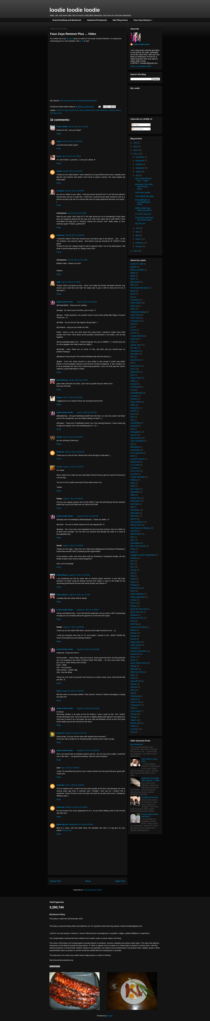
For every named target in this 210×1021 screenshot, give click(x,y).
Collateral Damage (138, 312)
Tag (132, 693)
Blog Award (135, 282)
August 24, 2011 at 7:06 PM (72, 691)
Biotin (132, 276)
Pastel (133, 579)
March (138, 239)
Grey (132, 417)
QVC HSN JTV (136, 612)
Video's (118, 110)
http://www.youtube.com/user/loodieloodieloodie (78, 101)
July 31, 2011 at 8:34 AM (72, 397)
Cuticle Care (74, 110)
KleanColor (135, 462)
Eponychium (135, 366)
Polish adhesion (101, 110)
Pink (132, 591)
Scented (133, 648)
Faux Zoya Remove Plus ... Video (143, 179)
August (139, 172)
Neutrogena (135, 543)
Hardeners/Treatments (97, 20)
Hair (132, 420)
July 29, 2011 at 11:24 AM (78, 127)
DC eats (133, 348)
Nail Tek (133, 531)
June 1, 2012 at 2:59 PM (74, 785)
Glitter (132, 405)
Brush (132, 294)
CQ (131, 327)
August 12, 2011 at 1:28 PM (87, 610)
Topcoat (133, 699)
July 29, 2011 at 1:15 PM (71, 156)
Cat (131, 297)
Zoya (60, 113)
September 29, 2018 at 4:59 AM (81, 824)
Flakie (132, 381)
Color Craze (135, 318)
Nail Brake (134, 510)
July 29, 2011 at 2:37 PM (72, 171)
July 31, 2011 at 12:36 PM (73, 437)
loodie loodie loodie (75, 10)
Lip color (134, 474)
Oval (132, 576)
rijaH (58, 282)
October (139, 164)
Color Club (134, 315)
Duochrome (135, 360)
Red (132, 621)
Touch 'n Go (135, 702)
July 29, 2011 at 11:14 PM (77, 260)
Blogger (109, 1016)
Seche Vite (134, 654)
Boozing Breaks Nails (139, 288)
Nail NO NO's (136, 525)
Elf (131, 363)
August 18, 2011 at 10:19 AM (88, 649)
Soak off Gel (135, 681)
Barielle (133, 267)
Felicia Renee (62, 380)
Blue (132, 285)
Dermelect (134, 354)
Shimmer (134, 669)
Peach (133, 582)
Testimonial (135, 696)
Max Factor (135, 489)
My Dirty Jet (140, 223)
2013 (135, 146)
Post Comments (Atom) (93, 890)
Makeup (133, 480)
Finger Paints (135, 378)
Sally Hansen (136, 645)
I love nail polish (137, 441)
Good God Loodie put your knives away (144, 218)
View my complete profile (140, 66)
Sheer (132, 660)
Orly (132, 573)
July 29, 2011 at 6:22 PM (76, 213)
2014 (135, 143)
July (137, 175)
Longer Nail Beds (137, 477)
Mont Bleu (134, 504)
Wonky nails (135, 723)
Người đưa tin (62, 824)
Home (88, 881)
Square (133, 684)
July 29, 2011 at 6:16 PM (74, 191)
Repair (133, 630)
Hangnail (134, 426)
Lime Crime (135, 471)
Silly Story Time (136, 672)
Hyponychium (136, 438)
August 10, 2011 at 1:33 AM (79, 575)
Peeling (133, 585)
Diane (59, 691)
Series (133, 657)
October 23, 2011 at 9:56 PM (88, 750)
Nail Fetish (134, 513)
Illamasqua (135, 447)
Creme (133, 333)
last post (69, 39)
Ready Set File (136, 618)
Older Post (120, 881)
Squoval (133, 687)
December (140, 157)
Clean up (134, 306)
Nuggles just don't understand (142, 555)
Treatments (135, 705)
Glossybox (134, 408)
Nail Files (134, 516)
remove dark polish (138, 627)
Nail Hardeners (136, 522)
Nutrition (133, 558)
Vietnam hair (67, 830)
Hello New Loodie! (142, 192)
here (81, 41)
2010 (135, 251)
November (140, 161)
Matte (132, 486)
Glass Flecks (135, 402)
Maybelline (134, 492)
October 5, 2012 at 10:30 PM (76, 807)
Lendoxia (60, 191)
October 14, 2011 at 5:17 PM (75, 733)
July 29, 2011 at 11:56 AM (72, 141)
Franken (133, 399)
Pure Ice (133, 603)
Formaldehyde (136, 393)
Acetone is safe (62, 110)
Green (133, 414)
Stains (133, 690)
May (138, 232)
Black (132, 279)
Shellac (133, 666)
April (138, 235)
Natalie (59, 171)
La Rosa (133, 468)
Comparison (135, 321)
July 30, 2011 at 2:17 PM (77, 380)
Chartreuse (135, 300)
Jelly (132, 456)
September (140, 168)
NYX (132, 564)
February (140, 243)
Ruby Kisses (135, 642)
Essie (132, 369)
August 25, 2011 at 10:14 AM (88, 708)
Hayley (59, 437)
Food (132, 390)
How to (82, 110)
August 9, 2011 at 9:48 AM (73, 499)
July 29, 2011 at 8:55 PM (74, 235)
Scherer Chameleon (138, 651)
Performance (135, 588)
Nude (132, 552)
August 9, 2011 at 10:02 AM (87, 516)
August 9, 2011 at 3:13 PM (73, 545)
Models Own (135, 498)
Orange (133, 570)
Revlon (133, 633)
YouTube (53, 113)
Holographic (135, 432)
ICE (132, 444)
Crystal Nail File (137, 336)
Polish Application (137, 597)
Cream (133, 330)
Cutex (132, 342)
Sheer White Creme (138, 663)
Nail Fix (133, 519)
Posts (135, 125)
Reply (59, 134)
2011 (135, 154)
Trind (132, 708)
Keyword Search (137, 459)
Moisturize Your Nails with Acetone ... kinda (144, 186)
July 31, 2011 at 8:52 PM (74, 452)
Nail (132, 507)
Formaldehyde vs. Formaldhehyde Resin (142, 202)
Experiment (135, 372)
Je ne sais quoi (136, 453)
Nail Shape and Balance (140, 528)
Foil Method (135, 387)
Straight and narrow (150, 797)
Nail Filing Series (120, 20)
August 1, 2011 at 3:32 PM (73, 467)
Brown (133, 291)
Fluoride (133, 384)
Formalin (134, 396)
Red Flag (134, 624)
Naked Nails (135, 534)
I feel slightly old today (144, 196)
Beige (132, 273)
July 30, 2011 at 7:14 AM (70, 282)
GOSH (133, 411)
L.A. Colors (135, 465)
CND (132, 309)
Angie (59, 141)
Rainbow (134, 615)
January (139, 246)
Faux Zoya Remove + (143, 20)
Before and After (137, 270)
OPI (132, 567)
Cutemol (133, 339)
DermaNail (134, 351)
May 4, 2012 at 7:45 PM (70, 768)
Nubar (133, 549)
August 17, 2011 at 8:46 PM (73, 627)
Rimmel (133, 636)
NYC (132, 561)
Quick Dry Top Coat (138, 609)
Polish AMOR (62, 127)
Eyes (132, 375)
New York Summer (138, 546)
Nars (132, 537)
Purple (133, 606)
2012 (135, 150)
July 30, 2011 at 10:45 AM (87, 302)
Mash (132, 483)
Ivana (59, 156)
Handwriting (135, 423)
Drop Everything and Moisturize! (66, 20)
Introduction (135, 450)
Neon (132, 540)
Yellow (133, 726)
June (138, 228)
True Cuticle (135, 711)
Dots (132, 357)
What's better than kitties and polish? (143, 209)
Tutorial (111, 110)
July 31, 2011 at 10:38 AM (87, 412)
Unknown (60, 235)
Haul (132, 429)
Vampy (133, 717)
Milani (132, 495)
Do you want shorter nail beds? (150, 815)
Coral (132, 324)
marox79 (60, 733)
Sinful (132, 678)
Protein (133, 600)
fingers (59, 397)
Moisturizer (90, 110)
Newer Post (55, 881)
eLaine (59, 467)
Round (133, 639)
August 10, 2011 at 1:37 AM (79, 595)
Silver (132, 675)
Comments (137, 129)
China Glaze (135, 303)
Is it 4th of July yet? (143, 214)
